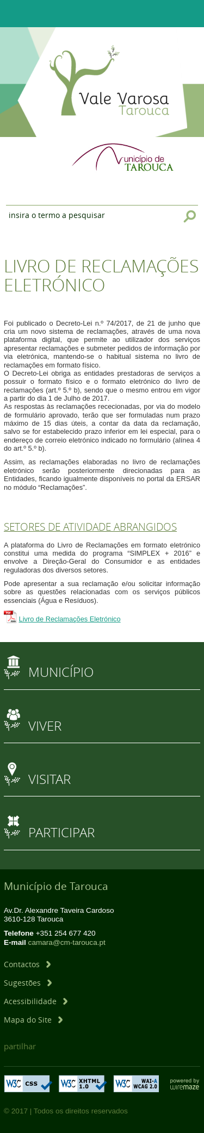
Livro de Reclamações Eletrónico (70, 619)
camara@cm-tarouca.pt (67, 942)
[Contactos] (27, 964)
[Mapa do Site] (33, 1019)
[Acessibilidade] (35, 1001)
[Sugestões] (28, 983)
